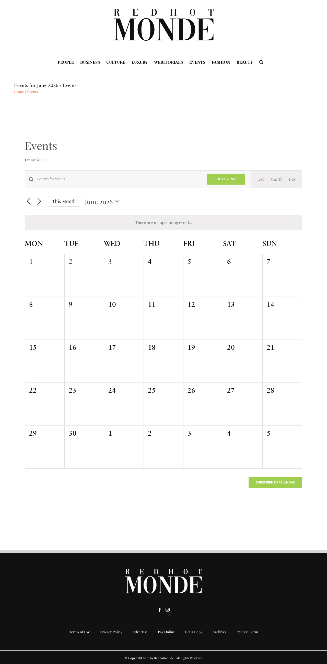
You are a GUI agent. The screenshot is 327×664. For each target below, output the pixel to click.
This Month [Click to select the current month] (64, 201)
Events (30, 159)
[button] (261, 62)
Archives (219, 631)
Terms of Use (79, 631)
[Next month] (39, 202)
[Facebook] (160, 610)
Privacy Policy (111, 631)
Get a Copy (193, 631)
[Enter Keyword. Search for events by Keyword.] (119, 179)
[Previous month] (29, 202)
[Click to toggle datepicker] (103, 201)
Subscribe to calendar (275, 482)
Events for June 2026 (36, 85)
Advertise (140, 631)
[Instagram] (168, 610)
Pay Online (166, 631)
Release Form (247, 631)
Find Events (226, 179)
